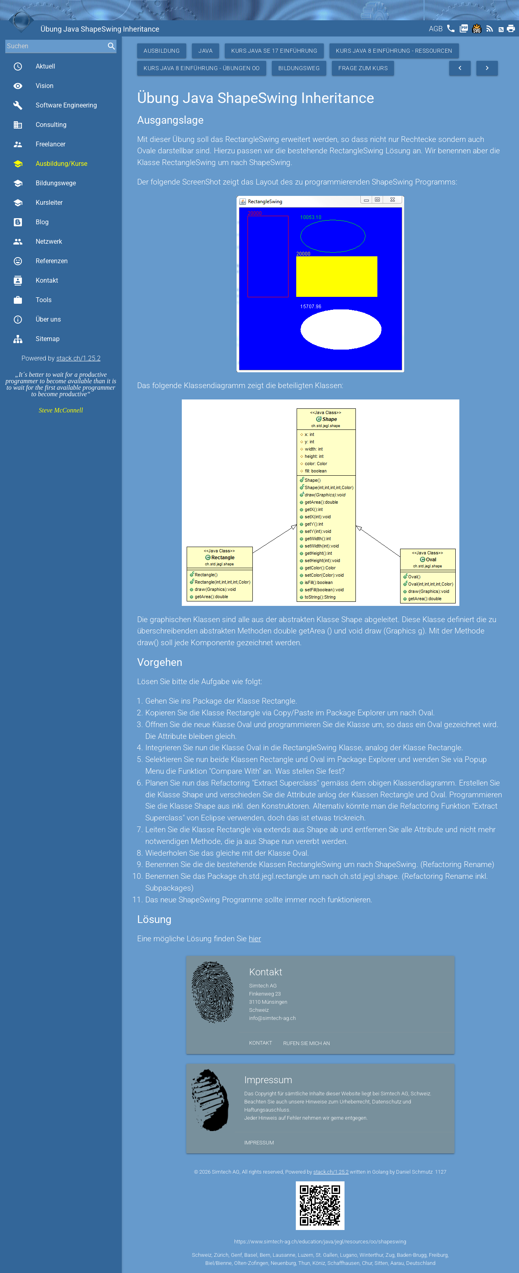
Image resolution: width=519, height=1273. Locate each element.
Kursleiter (37, 203)
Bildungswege (44, 183)
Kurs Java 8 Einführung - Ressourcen (394, 50)
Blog (31, 222)
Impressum (259, 1143)
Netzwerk (37, 241)
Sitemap (36, 339)
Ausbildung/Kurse (50, 164)
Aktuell (34, 66)
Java (205, 50)
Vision (33, 86)
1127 (440, 1172)
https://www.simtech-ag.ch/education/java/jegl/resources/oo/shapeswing (320, 1242)
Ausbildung (162, 50)
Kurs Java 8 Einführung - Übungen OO (202, 68)
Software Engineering (55, 105)
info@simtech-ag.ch (272, 1018)
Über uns (37, 319)
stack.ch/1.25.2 (78, 358)
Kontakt (35, 280)
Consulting (40, 125)
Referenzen (40, 261)
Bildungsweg (299, 68)
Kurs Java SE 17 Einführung (274, 50)
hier (255, 938)
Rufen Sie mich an (306, 1043)
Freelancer (39, 144)
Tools (32, 300)
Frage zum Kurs (363, 68)
